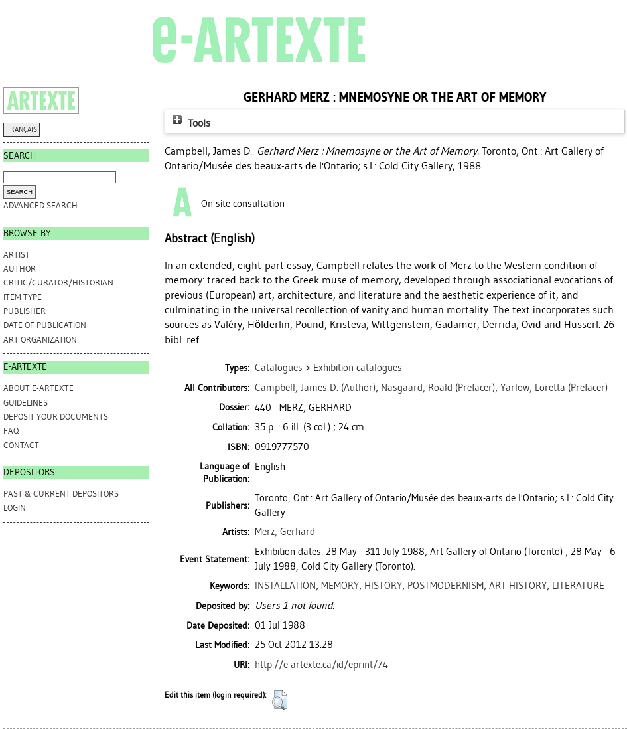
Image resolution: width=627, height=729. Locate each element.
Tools (189, 123)
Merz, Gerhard (285, 532)
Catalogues (279, 368)
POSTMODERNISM (445, 586)
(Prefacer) (438, 388)
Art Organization (40, 340)
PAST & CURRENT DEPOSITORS (61, 494)
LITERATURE (578, 586)
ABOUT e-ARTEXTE (38, 388)
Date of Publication (44, 325)
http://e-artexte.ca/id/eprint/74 (321, 665)
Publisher (24, 311)
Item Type (22, 297)
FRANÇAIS (21, 129)
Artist (16, 255)
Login (14, 508)
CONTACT (21, 445)
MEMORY (340, 586)
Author (19, 269)
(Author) (315, 388)
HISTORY (383, 586)
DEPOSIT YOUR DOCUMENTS (55, 417)
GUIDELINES (25, 403)
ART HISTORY (518, 586)
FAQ (11, 431)
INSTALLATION (285, 586)
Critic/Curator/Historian (58, 282)
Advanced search (40, 205)
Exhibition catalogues (357, 368)
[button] (280, 700)
